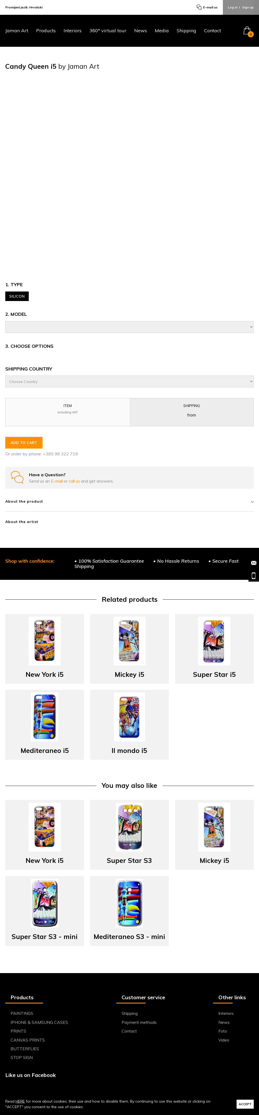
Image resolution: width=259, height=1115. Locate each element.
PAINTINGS (22, 1013)
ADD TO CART (24, 443)
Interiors (72, 31)
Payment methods (139, 1022)
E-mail (57, 481)
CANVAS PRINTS (28, 1040)
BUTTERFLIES (25, 1049)
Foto (222, 1031)
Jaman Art (16, 31)
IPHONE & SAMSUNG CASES (39, 1022)
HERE (20, 1101)
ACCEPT (245, 1104)
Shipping (186, 31)
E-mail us (206, 8)
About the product (129, 501)
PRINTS (18, 1031)
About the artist (21, 522)
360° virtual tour (107, 31)
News (140, 31)
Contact (212, 31)
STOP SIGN (22, 1057)
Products (46, 31)
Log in (232, 8)
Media (162, 31)
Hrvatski (35, 8)
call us (75, 481)
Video (223, 1040)
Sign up (248, 8)
